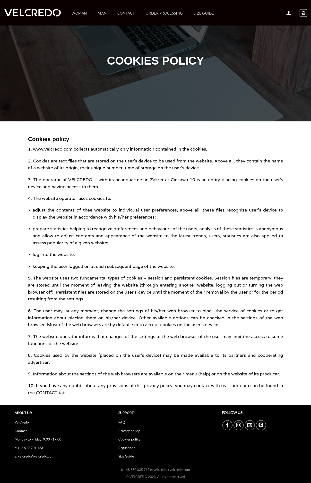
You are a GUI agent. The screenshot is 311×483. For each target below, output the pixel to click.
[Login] (289, 13)
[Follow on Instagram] (238, 425)
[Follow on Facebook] (227, 425)
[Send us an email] (250, 425)
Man (102, 13)
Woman (79, 13)
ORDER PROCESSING (164, 13)
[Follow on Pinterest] (261, 425)
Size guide (204, 13)
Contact (126, 13)
